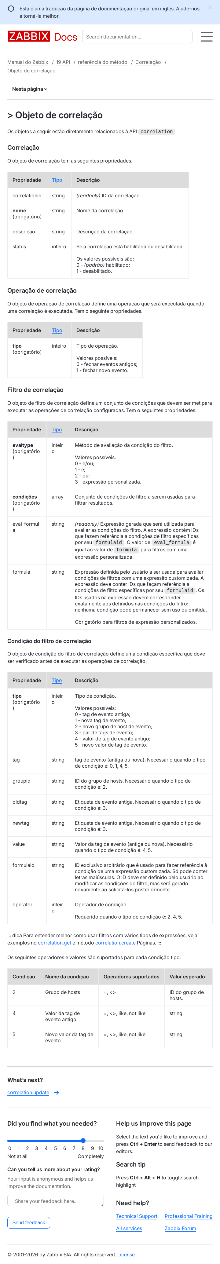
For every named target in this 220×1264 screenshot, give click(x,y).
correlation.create (115, 942)
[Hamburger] (207, 37)
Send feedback (29, 1222)
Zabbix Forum (180, 1228)
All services (129, 1228)
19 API (63, 62)
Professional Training (189, 1215)
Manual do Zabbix (27, 62)
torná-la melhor (41, 16)
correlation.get (54, 942)
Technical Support (136, 1215)
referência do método (102, 62)
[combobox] (138, 36)
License (126, 1254)
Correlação (148, 62)
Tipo (57, 179)
